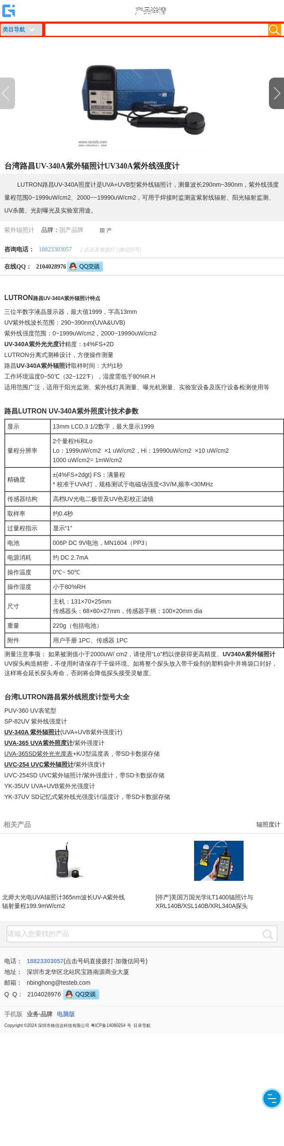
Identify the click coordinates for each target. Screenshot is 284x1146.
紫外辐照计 (19, 229)
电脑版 (66, 1014)
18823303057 (55, 249)
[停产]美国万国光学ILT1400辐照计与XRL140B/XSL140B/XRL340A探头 (204, 901)
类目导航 (14, 29)
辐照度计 (268, 824)
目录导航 (142, 1025)
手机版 (13, 1014)
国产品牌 (71, 229)
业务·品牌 (39, 1014)
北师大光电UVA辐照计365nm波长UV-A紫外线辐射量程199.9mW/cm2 (63, 901)
